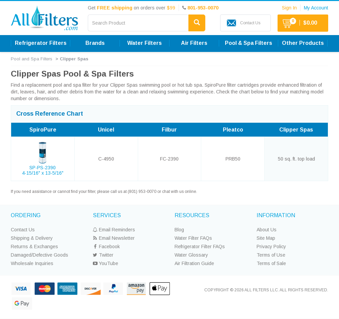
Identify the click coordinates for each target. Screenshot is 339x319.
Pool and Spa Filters (31, 58)
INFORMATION (276, 215)
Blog (179, 229)
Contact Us (23, 229)
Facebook (106, 246)
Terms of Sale (271, 263)
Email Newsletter (114, 238)
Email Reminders (114, 229)
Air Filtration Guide (194, 263)
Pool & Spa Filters (248, 43)
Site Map (266, 238)
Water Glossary (191, 255)
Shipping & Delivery (32, 238)
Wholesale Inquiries (32, 263)
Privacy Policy (271, 246)
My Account (316, 7)
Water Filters (144, 43)
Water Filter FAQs (193, 238)
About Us (267, 229)
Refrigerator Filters (41, 43)
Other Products (303, 43)
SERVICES (107, 215)
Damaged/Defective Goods (39, 255)
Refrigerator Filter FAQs (200, 246)
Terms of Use (271, 255)
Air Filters (194, 43)
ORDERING (26, 215)
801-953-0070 (202, 7)
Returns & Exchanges (34, 246)
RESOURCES (192, 215)
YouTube (105, 263)
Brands (95, 43)
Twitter (103, 255)
